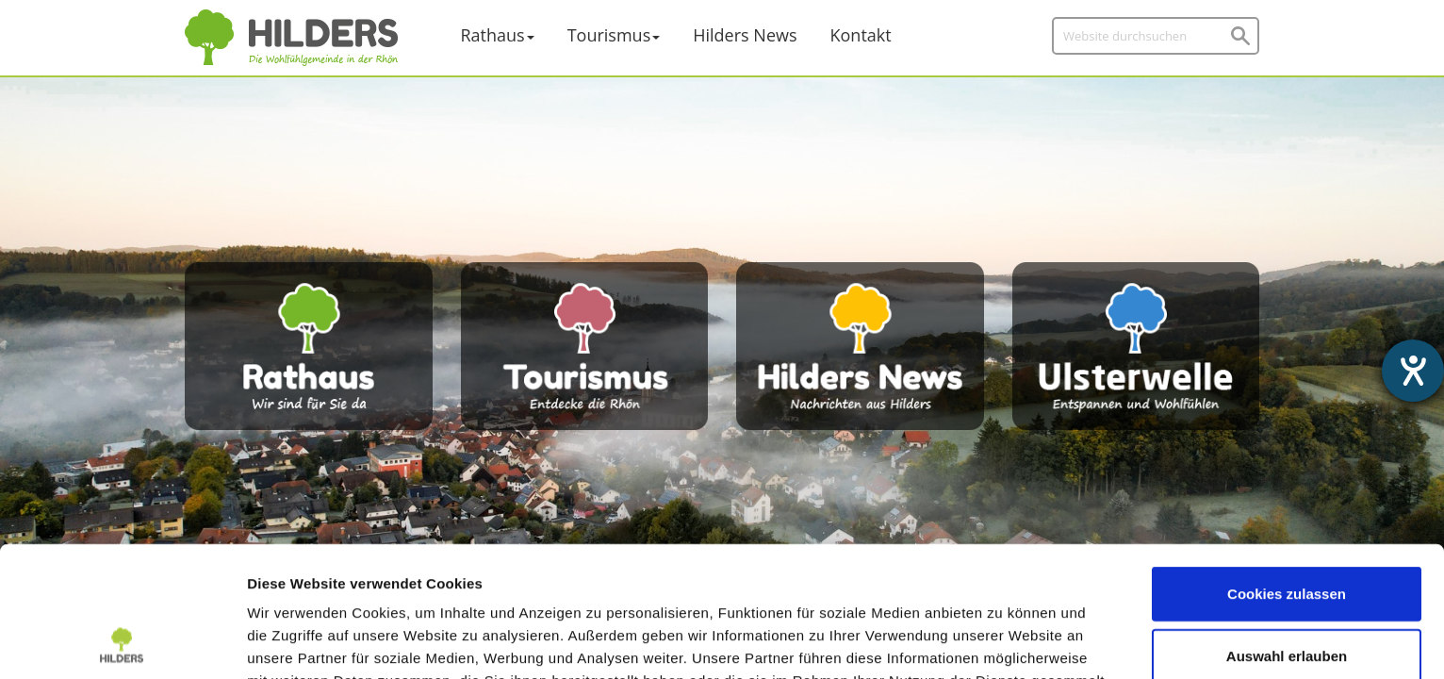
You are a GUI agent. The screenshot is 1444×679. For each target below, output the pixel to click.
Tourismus (609, 35)
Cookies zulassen (1286, 471)
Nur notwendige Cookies (1287, 595)
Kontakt (861, 35)
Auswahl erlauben (1286, 533)
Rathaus (493, 35)
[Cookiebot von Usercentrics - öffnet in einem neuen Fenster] (122, 642)
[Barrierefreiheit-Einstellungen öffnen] (1413, 371)
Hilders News (744, 35)
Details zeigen (1002, 642)
